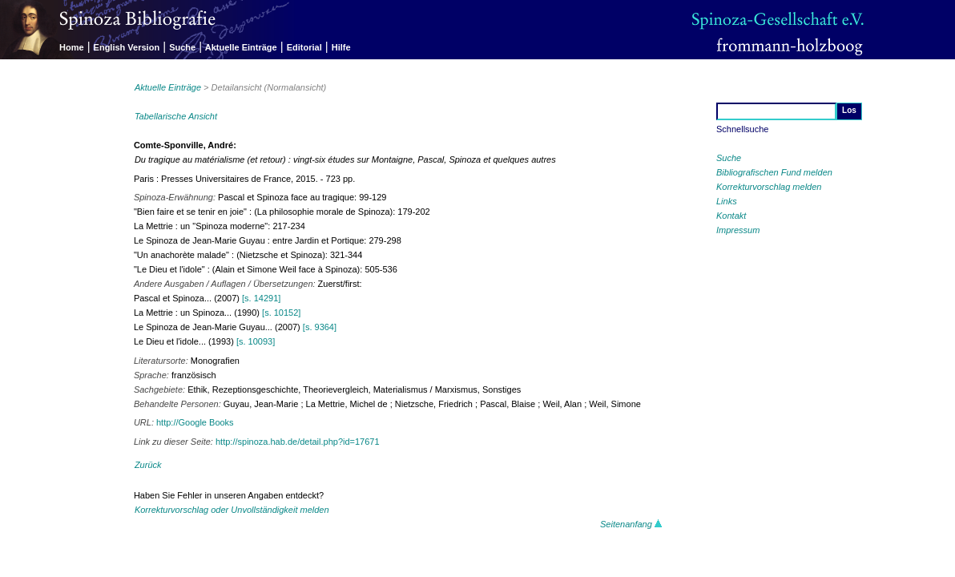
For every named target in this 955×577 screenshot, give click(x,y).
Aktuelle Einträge (241, 47)
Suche (182, 47)
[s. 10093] (255, 341)
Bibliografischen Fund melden (774, 172)
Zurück (148, 465)
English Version (127, 47)
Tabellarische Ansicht (176, 116)
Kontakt (731, 215)
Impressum (738, 230)
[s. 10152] (281, 312)
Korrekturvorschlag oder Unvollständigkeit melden (232, 509)
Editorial (304, 47)
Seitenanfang (631, 524)
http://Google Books (195, 422)
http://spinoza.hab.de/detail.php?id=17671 (298, 441)
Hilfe (341, 47)
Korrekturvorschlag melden (768, 187)
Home (71, 47)
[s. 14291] (261, 298)
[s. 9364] (319, 327)
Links (726, 201)
